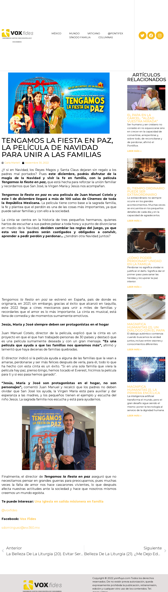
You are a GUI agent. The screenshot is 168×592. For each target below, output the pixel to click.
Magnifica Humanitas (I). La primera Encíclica (143, 390)
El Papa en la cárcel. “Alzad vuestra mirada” (142, 118)
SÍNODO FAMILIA (80, 37)
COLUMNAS (105, 37)
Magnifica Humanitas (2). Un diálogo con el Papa (146, 327)
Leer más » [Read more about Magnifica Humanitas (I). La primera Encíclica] (134, 415)
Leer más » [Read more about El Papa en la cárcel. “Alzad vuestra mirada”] (134, 150)
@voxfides (9, 510)
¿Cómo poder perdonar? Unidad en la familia (144, 261)
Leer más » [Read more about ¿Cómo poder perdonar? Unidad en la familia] (134, 286)
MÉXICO (56, 33)
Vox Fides (28, 519)
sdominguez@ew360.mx (21, 527)
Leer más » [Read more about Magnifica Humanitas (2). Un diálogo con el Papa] (134, 349)
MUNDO (74, 33)
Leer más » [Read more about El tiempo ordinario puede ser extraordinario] (134, 220)
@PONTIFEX (115, 33)
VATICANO (93, 33)
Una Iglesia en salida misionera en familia (69, 501)
